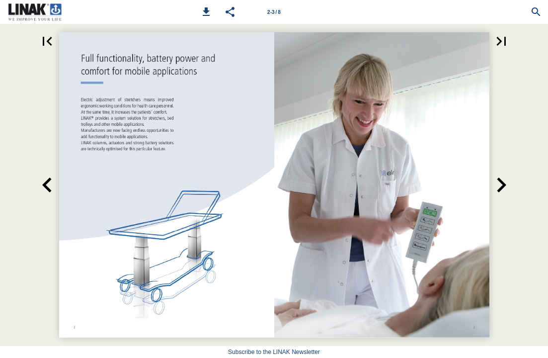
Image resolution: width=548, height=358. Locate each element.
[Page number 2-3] (274, 12)
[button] (206, 12)
